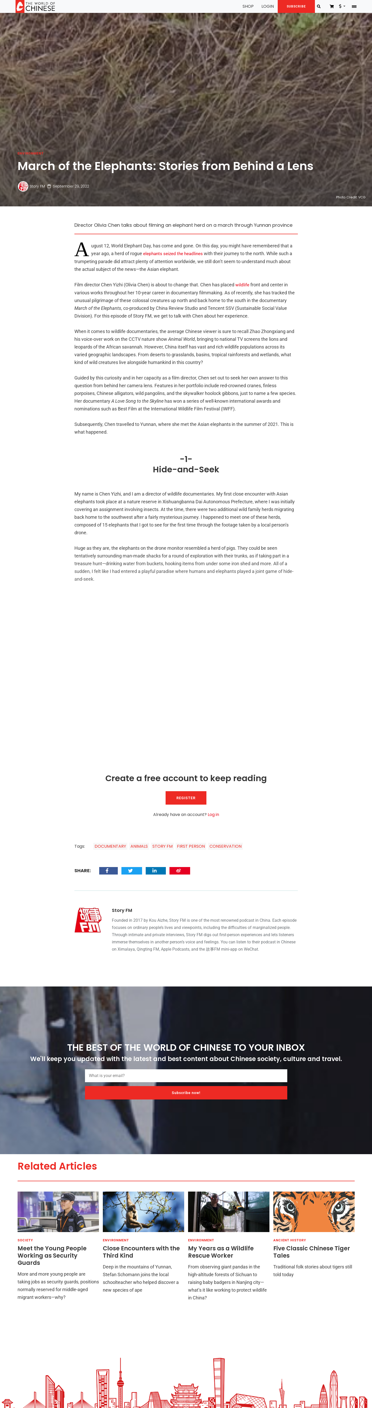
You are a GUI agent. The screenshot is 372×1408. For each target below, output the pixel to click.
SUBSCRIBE (290, 6)
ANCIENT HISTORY (289, 1241)
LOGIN (262, 6)
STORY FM (162, 846)
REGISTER (186, 797)
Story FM (37, 186)
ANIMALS (139, 846)
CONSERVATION (226, 846)
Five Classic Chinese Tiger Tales (311, 1252)
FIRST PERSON (191, 846)
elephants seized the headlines (175, 253)
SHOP (242, 6)
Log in (213, 814)
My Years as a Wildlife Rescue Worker (221, 1252)
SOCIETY (25, 1241)
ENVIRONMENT (31, 153)
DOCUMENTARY (110, 846)
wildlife (242, 284)
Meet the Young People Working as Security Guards (52, 1256)
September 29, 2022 (67, 186)
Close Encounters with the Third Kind (141, 1252)
